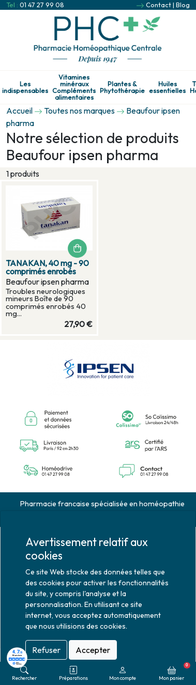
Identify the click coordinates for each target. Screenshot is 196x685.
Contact (158, 5)
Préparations (73, 673)
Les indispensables (25, 87)
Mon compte (122, 673)
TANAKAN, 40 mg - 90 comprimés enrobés (47, 267)
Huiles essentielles (167, 87)
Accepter (93, 650)
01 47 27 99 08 (42, 5)
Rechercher (24, 673)
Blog (183, 5)
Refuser (46, 650)
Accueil (19, 110)
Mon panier (174, 671)
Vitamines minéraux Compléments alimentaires (74, 87)
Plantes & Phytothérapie (122, 87)
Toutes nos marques (79, 110)
